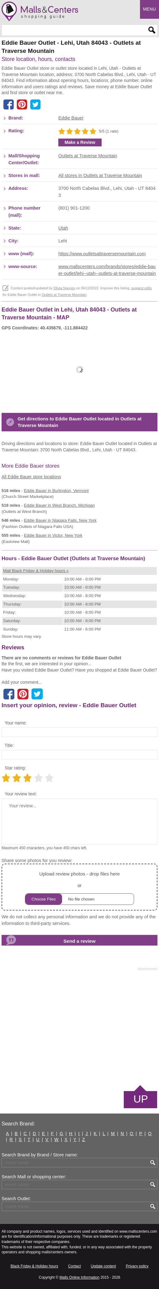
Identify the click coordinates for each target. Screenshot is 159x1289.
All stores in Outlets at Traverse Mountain (100, 175)
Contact (74, 1266)
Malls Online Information (79, 1277)
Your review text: (21, 793)
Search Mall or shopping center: (34, 1176)
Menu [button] (149, 9)
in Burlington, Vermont (56, 490)
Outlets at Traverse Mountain (87, 155)
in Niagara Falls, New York (60, 520)
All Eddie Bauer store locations (31, 476)
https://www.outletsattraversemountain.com (102, 253)
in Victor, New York (53, 535)
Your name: (16, 722)
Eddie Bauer (71, 117)
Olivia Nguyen (64, 288)
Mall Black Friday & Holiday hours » (36, 570)
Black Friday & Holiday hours (34, 1266)
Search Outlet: (16, 1198)
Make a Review (80, 142)
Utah (63, 228)
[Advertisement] (79, 1027)
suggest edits (141, 288)
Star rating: (15, 767)
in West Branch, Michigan (59, 505)
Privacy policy (137, 1266)
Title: (9, 745)
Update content (103, 1266)
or (79, 887)
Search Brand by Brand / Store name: (40, 1154)
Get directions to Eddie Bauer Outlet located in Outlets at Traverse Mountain (79, 422)
